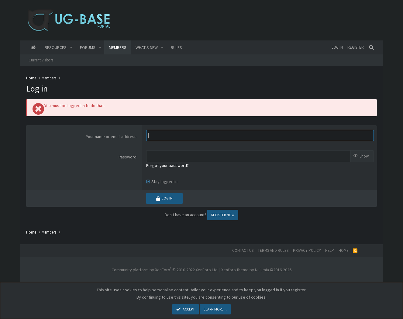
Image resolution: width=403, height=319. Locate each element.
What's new (147, 47)
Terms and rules (273, 250)
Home (33, 47)
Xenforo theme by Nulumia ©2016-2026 (256, 269)
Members (117, 47)
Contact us (242, 250)
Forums (87, 47)
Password (127, 157)
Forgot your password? (167, 165)
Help (329, 250)
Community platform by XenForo (165, 269)
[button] (71, 47)
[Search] (371, 47)
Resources (56, 47)
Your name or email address (111, 136)
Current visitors (41, 60)
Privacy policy (307, 250)
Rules (176, 47)
